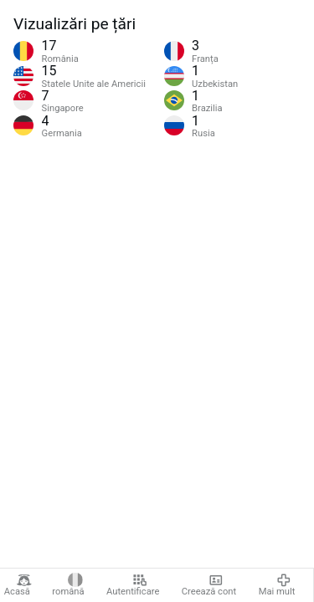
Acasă (18, 585)
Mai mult (277, 585)
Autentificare (132, 585)
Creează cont (209, 585)
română (68, 585)
